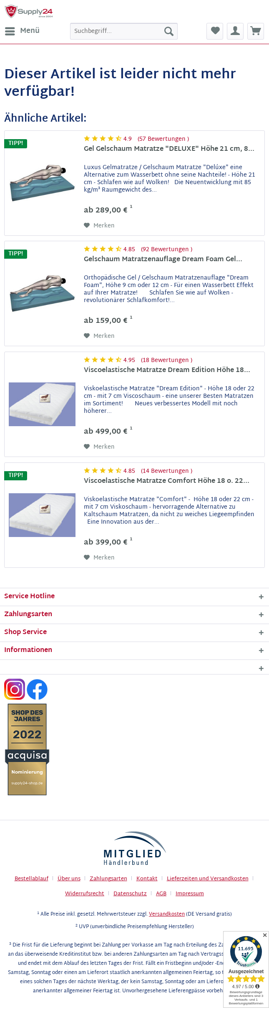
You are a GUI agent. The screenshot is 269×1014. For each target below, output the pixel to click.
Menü (22, 31)
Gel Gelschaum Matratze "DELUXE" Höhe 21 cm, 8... (169, 150)
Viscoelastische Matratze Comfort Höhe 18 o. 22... (166, 482)
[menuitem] (22, 31)
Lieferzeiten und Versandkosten (208, 879)
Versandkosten (167, 914)
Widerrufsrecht (84, 894)
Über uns (69, 879)
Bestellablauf (31, 879)
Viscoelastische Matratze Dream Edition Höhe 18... (167, 372)
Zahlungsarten (108, 879)
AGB (161, 894)
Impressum (190, 894)
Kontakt (147, 879)
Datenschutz (130, 894)
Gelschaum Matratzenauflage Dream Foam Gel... (163, 261)
